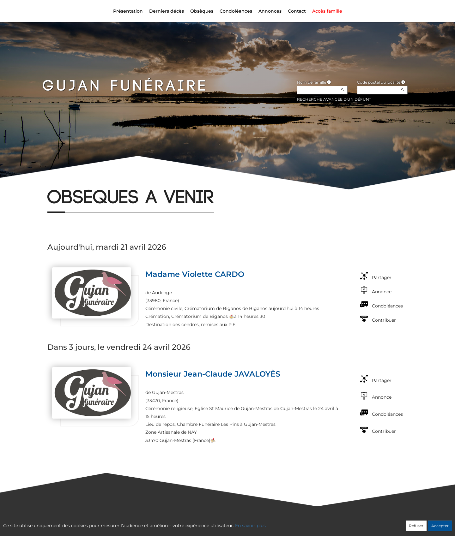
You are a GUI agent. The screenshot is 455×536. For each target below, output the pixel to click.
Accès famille (327, 11)
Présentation (128, 11)
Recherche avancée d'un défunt (334, 99)
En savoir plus (250, 525)
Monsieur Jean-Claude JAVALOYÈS (212, 373)
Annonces (270, 11)
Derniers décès (166, 11)
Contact (297, 11)
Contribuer (384, 320)
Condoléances (236, 11)
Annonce (381, 292)
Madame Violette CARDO (194, 274)
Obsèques (201, 11)
